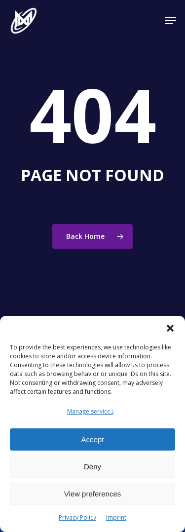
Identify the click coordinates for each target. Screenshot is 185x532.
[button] (170, 328)
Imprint (116, 517)
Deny (92, 466)
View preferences (92, 494)
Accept (92, 439)
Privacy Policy (77, 517)
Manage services (90, 411)
